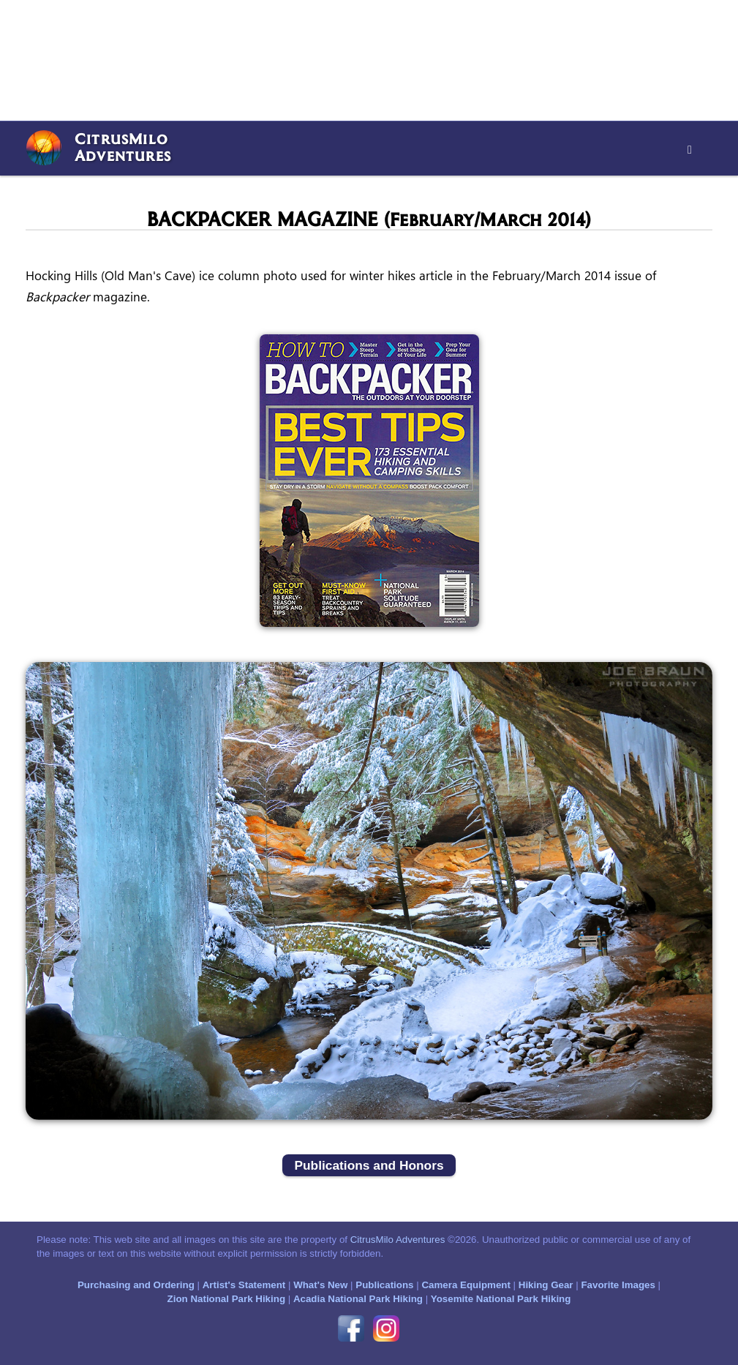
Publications (384, 1284)
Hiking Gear (546, 1284)
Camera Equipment (465, 1284)
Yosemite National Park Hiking (501, 1298)
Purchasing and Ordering (136, 1284)
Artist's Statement (244, 1284)
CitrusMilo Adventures (397, 1239)
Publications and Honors (368, 1165)
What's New (320, 1284)
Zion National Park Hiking (226, 1298)
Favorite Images (618, 1284)
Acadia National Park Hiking (358, 1298)
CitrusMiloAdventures (123, 146)
